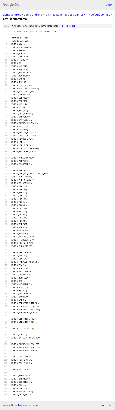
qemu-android (12, 14)
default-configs (100, 14)
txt (102, 405)
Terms (34, 405)
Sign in (109, 4)
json (109, 405)
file (64, 26)
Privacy (26, 405)
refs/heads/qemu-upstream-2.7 (65, 14)
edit (72, 26)
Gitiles (18, 405)
